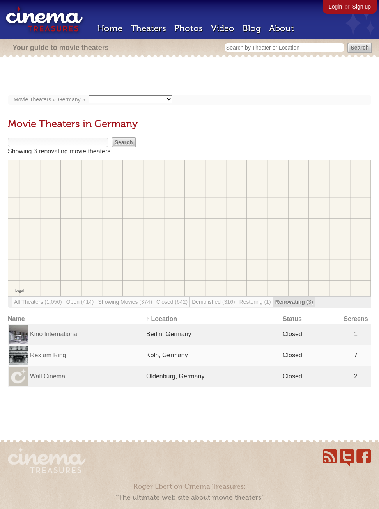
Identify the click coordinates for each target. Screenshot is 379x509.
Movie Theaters (32, 99)
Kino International (54, 334)
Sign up (361, 7)
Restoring (255, 302)
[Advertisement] (190, 77)
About (281, 28)
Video (222, 28)
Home (109, 28)
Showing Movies (125, 302)
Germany (69, 99)
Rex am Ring (48, 355)
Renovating (294, 302)
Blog (252, 28)
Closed (172, 302)
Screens (356, 319)
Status (292, 319)
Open (80, 302)
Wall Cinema (47, 376)
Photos (188, 28)
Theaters (148, 28)
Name (16, 319)
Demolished (213, 302)
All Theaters (38, 302)
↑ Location (161, 319)
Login (335, 7)
